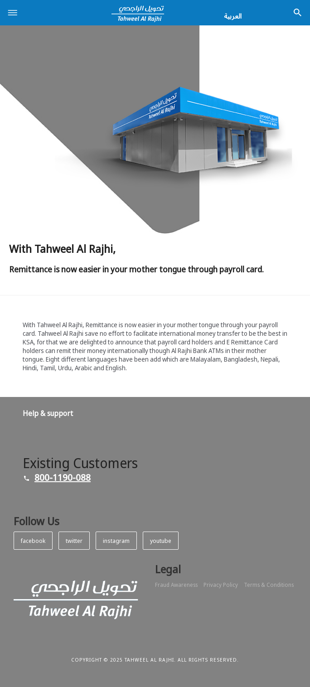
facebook (33, 541)
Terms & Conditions (269, 585)
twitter (74, 541)
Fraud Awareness (176, 585)
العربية (233, 15)
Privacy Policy (220, 585)
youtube (160, 541)
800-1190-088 (62, 477)
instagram (116, 541)
